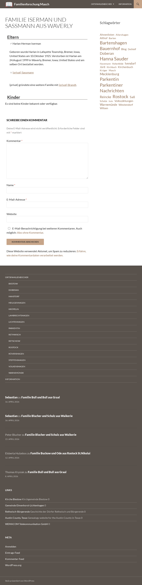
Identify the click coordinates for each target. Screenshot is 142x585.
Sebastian (11, 397)
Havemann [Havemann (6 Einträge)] (105, 63)
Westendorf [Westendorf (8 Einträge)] (126, 104)
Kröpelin (14, 309)
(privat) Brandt (67, 84)
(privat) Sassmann (23, 72)
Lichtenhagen (16, 322)
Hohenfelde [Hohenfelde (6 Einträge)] (117, 63)
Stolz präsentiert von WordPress (19, 580)
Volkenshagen (17, 366)
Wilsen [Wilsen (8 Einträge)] (104, 108)
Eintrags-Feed (12, 552)
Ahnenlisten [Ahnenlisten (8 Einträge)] (107, 34)
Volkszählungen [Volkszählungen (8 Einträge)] (123, 100)
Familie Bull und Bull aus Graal (40, 397)
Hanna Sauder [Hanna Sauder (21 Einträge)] (114, 58)
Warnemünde (16, 373)
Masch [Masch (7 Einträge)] (112, 70)
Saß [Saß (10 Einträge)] (132, 97)
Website (12, 214)
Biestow (13, 283)
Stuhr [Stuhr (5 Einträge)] (111, 101)
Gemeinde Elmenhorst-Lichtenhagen (24, 505)
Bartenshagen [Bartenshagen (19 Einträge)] (113, 42)
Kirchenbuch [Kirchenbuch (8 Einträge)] (125, 67)
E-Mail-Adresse (17, 199)
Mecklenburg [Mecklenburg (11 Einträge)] (109, 74)
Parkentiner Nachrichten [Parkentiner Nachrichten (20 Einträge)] (112, 87)
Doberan (14, 290)
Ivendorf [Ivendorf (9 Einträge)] (130, 63)
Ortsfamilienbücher (101, 4)
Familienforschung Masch (31, 4)
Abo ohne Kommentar (30, 232)
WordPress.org (13, 565)
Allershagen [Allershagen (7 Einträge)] (122, 34)
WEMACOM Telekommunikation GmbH (26, 524)
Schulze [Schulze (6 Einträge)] (103, 101)
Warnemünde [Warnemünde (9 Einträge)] (108, 104)
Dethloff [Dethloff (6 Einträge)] (132, 49)
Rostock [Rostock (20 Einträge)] (120, 96)
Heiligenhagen (17, 302)
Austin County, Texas (16, 517)
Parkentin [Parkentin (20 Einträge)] (109, 79)
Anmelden (10, 546)
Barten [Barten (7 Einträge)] (112, 38)
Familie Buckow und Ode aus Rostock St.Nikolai (60, 453)
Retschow (14, 341)
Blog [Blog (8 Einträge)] (124, 49)
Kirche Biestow (13, 499)
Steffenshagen (17, 360)
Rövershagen (16, 353)
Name (11, 185)
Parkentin (14, 328)
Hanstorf (14, 296)
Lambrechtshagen (19, 315)
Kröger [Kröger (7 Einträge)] (103, 70)
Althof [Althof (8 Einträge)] (103, 38)
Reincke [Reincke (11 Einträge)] (105, 97)
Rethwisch (15, 334)
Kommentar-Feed (14, 558)
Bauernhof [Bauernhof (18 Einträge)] (110, 48)
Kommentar (14, 140)
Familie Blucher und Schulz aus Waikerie (47, 415)
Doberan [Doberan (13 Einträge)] (107, 53)
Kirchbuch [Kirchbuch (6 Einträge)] (112, 67)
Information (125, 4)
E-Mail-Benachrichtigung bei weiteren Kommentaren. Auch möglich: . (44, 230)
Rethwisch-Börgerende (17, 511)
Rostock (13, 347)
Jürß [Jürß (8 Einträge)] (102, 67)
